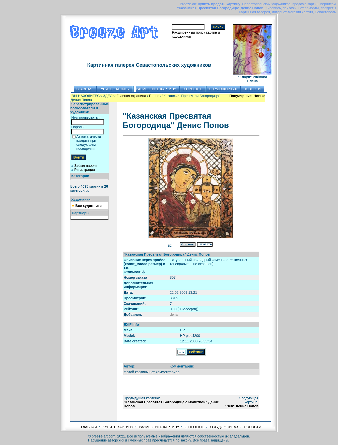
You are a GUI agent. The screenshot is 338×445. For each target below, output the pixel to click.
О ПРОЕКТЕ (195, 427)
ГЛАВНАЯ (89, 427)
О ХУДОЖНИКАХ (224, 427)
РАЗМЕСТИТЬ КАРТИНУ (159, 427)
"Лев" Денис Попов (241, 406)
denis (174, 315)
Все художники (88, 206)
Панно (154, 96)
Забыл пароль (85, 166)
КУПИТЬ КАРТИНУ (118, 427)
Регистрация (84, 170)
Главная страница (131, 96)
